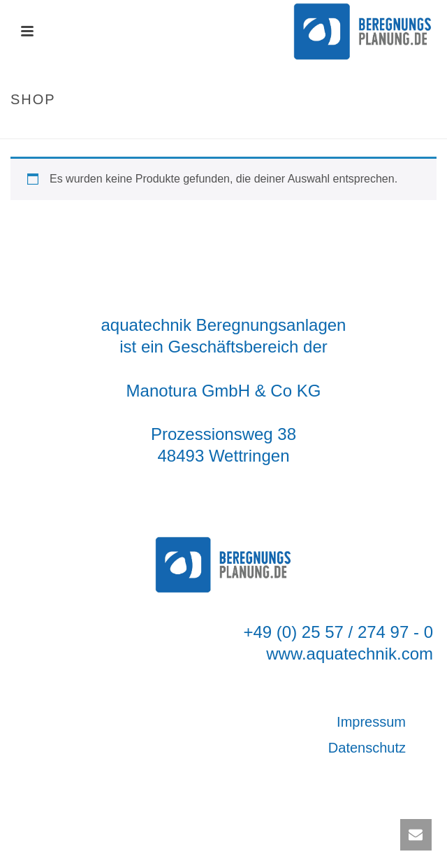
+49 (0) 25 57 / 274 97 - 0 (338, 631)
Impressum (371, 722)
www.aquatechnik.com (349, 653)
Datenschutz (367, 747)
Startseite (207, 129)
